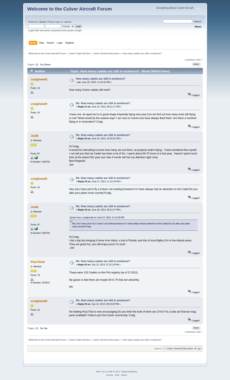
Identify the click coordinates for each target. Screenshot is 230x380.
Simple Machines (129, 371)
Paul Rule (38, 262)
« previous (189, 59)
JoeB (34, 135)
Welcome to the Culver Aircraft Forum (69, 9)
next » (199, 59)
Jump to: (158, 348)
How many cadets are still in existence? (100, 78)
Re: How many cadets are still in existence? (103, 103)
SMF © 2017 (114, 371)
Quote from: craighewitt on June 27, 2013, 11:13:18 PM (97, 217)
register (67, 22)
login (57, 22)
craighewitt (39, 79)
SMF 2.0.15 (101, 371)
